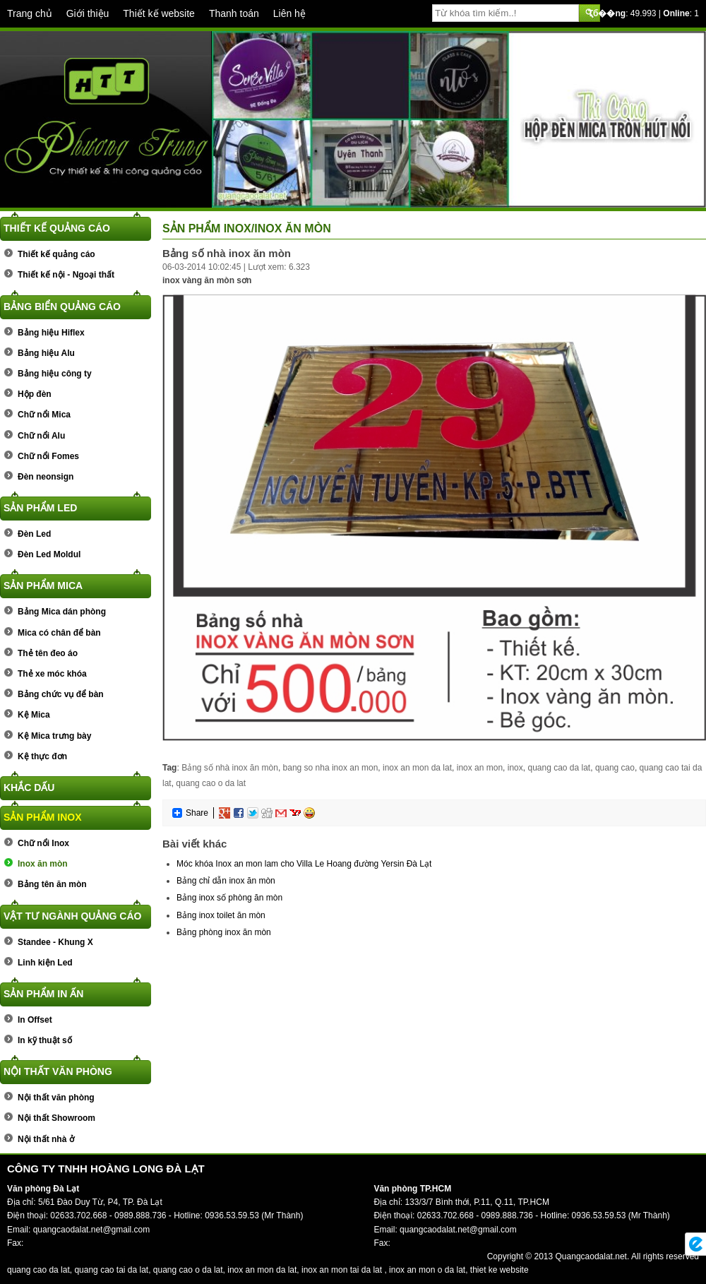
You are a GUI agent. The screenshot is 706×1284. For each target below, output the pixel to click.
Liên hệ (289, 13)
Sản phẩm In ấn (43, 993)
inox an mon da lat (417, 768)
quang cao (615, 768)
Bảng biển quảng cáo (62, 306)
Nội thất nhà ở (46, 1139)
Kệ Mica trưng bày (54, 736)
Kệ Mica (34, 715)
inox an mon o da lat (427, 1270)
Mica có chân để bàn (59, 633)
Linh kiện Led (45, 963)
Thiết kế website (159, 13)
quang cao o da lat (211, 783)
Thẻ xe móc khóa (52, 674)
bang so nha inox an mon (330, 768)
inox (515, 768)
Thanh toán (234, 13)
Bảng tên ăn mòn (52, 884)
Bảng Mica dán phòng (62, 612)
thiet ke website (499, 1270)
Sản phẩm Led (40, 507)
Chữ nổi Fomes (48, 456)
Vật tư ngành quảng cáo (72, 916)
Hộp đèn (35, 394)
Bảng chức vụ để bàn (61, 694)
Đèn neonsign (45, 477)
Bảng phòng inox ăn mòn (223, 932)
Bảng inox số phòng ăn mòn (229, 898)
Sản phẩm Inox (43, 817)
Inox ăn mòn (43, 864)
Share (190, 813)
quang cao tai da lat (111, 1270)
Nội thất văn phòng (58, 1071)
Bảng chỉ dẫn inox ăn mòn (225, 881)
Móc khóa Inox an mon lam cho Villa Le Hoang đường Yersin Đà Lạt (303, 864)
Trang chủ (29, 13)
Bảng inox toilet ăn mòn (220, 915)
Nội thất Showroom (56, 1118)
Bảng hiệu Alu (46, 353)
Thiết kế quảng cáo (57, 228)
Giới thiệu (87, 13)
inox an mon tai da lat (341, 1270)
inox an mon (480, 768)
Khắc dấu (29, 787)
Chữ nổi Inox (43, 843)
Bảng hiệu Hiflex (51, 333)
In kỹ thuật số (45, 1040)
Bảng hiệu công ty (55, 374)
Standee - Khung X (55, 942)
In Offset (35, 1020)
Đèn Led (34, 534)
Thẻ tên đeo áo (48, 653)
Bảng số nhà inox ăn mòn (229, 768)
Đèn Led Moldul (49, 554)
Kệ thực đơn (42, 756)
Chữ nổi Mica (44, 415)
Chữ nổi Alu (41, 436)
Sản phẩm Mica (43, 585)
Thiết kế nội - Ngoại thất (66, 275)
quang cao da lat (558, 768)
